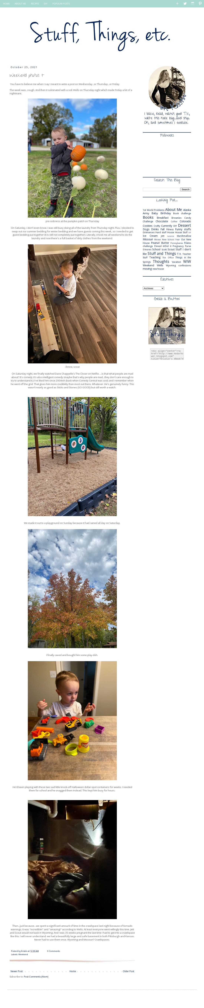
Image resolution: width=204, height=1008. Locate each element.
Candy (187, 217)
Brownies (176, 217)
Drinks (155, 229)
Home (73, 971)
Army (146, 213)
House (170, 232)
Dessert (184, 225)
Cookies (147, 225)
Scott (164, 249)
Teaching (155, 257)
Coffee (174, 221)
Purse (188, 246)
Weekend (23, 954)
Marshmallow (184, 235)
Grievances (148, 232)
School (156, 249)
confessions (184, 265)
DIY (45, 3)
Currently (166, 225)
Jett (162, 235)
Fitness (170, 229)
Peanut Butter (160, 243)
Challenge (148, 221)
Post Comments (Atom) (36, 976)
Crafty (157, 225)
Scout (171, 249)
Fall (162, 229)
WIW (187, 261)
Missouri (148, 239)
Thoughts (161, 261)
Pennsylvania (176, 243)
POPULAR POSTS (61, 3)
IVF (189, 232)
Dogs (146, 229)
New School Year (171, 239)
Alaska (187, 210)
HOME (6, 3)
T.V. (179, 254)
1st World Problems (153, 210)
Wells (160, 265)
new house (158, 268)
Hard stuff (160, 232)
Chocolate (162, 221)
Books (148, 217)
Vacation (176, 262)
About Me (173, 209)
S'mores (147, 249)
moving (147, 268)
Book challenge (182, 213)
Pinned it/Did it (162, 246)
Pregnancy (178, 246)
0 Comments (53, 951)
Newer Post (17, 971)
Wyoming (171, 265)
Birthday (165, 213)
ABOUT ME (20, 3)
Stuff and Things (162, 253)
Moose (157, 239)
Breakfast (163, 217)
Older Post (128, 971)
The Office (168, 257)
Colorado (185, 221)
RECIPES (35, 3)
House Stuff (181, 232)
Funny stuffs (183, 229)
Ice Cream (150, 235)
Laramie (170, 236)
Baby (155, 213)
